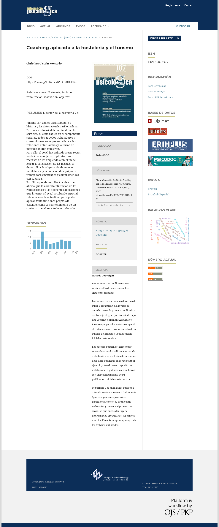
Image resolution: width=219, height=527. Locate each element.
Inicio (30, 37)
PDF (100, 133)
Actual (45, 26)
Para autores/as (157, 91)
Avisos (80, 26)
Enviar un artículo (164, 38)
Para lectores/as (157, 86)
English (152, 189)
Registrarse (172, 5)
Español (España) (158, 194)
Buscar (183, 26)
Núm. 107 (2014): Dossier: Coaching (75, 37)
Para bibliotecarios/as (160, 97)
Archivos (63, 26)
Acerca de (99, 26)
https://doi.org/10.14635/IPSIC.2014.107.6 (51, 82)
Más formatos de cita (110, 205)
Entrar (188, 5)
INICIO (30, 26)
